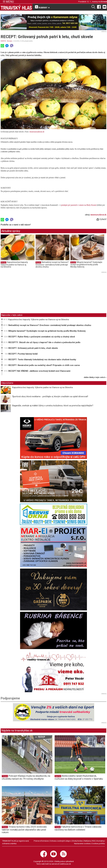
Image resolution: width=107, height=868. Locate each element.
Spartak (58, 776)
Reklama (87, 841)
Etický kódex (77, 841)
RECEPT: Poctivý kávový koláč (23, 354)
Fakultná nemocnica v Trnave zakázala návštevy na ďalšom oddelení (78, 828)
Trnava (5, 776)
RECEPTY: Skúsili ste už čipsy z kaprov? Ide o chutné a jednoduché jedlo (44, 342)
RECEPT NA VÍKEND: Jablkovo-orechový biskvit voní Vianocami (39, 371)
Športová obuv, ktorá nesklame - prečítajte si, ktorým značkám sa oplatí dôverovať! (50, 396)
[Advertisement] (24, 293)
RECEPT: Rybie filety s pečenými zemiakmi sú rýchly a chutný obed (41, 336)
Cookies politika (98, 843)
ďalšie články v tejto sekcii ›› (95, 377)
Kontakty (100, 841)
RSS (93, 841)
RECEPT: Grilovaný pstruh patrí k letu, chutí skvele (33, 348)
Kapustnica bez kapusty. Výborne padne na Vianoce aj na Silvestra (14, 264)
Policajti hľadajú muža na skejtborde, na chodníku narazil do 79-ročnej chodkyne (26, 777)
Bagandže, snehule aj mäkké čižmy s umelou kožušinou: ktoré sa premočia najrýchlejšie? (52, 405)
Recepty (9, 41)
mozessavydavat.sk (37, 132)
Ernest (104, 1)
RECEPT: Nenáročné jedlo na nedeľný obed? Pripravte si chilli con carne (44, 365)
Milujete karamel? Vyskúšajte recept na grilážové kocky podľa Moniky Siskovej (86, 264)
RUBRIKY (42, 7)
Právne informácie (41, 841)
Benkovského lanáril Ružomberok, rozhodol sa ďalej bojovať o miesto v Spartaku (79, 777)
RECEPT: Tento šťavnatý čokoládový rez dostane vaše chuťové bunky (42, 359)
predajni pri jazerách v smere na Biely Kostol (79, 205)
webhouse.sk (65, 864)
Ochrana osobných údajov (60, 841)
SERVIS (3, 41)
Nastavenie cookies (82, 843)
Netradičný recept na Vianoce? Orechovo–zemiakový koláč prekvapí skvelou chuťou (52, 264)
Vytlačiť (101, 219)
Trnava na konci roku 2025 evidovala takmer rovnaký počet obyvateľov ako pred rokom (24, 829)
